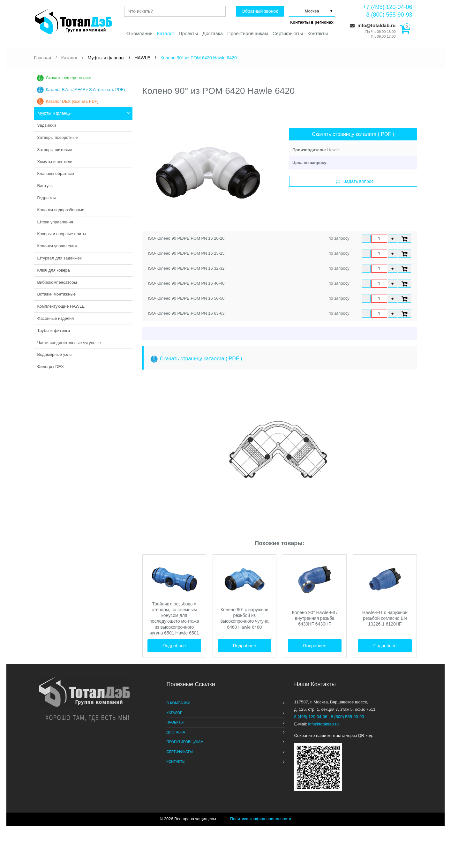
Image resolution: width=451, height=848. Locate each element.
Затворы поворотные (57, 137)
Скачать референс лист (69, 77)
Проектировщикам (247, 33)
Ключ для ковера (53, 270)
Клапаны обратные (55, 173)
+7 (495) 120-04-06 (387, 7)
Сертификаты (288, 33)
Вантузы (45, 185)
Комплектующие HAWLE (61, 306)
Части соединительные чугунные (69, 342)
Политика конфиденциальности (260, 818)
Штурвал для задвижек (59, 258)
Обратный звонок (259, 11)
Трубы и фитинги (53, 330)
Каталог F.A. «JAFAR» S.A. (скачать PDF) (85, 89)
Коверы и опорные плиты (61, 233)
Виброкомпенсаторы (57, 282)
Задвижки (46, 125)
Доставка (212, 33)
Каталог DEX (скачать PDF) (72, 101)
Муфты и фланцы (55, 113)
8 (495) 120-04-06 (311, 716)
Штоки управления (55, 222)
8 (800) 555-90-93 (389, 14)
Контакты (318, 33)
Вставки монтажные (56, 294)
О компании (139, 33)
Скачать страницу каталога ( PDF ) (353, 134)
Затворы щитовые (54, 149)
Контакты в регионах (311, 22)
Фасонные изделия (55, 318)
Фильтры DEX (50, 366)
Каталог (165, 33)
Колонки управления (57, 246)
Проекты (188, 33)
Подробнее (174, 645)
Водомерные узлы (54, 354)
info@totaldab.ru (373, 25)
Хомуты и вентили (54, 161)
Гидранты (46, 197)
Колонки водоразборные (61, 209)
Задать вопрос (355, 181)
